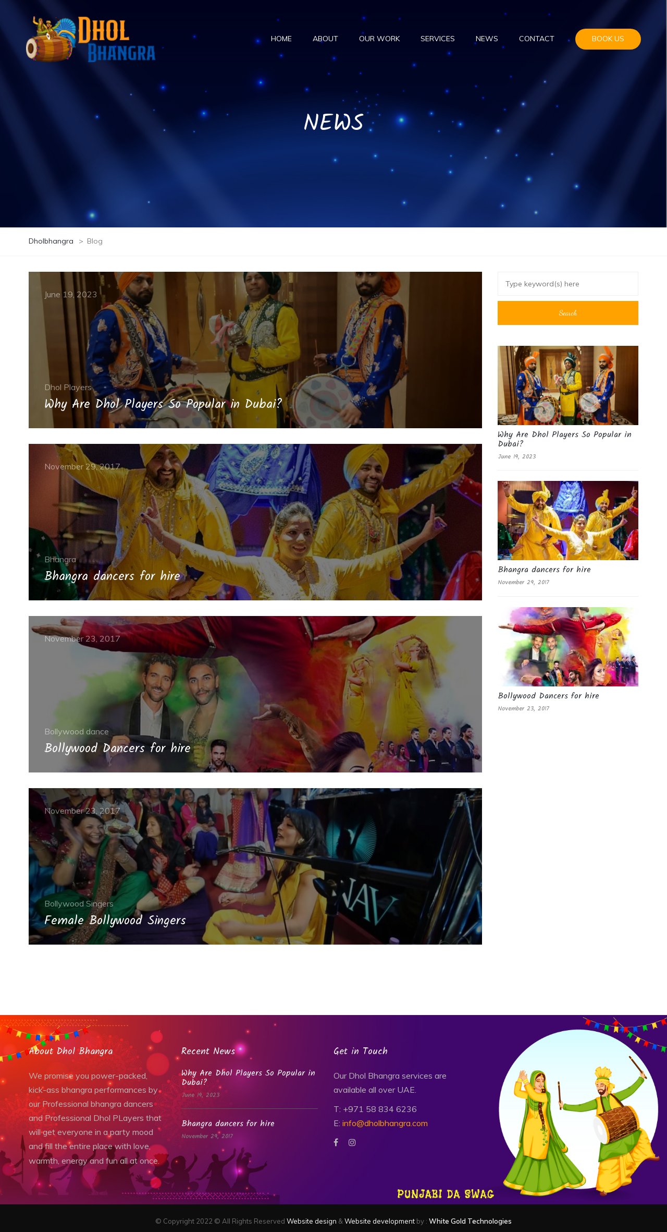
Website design (312, 1221)
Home (281, 38)
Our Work (379, 38)
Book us (608, 38)
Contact (536, 38)
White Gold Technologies (470, 1221)
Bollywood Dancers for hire (548, 696)
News (487, 38)
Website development (379, 1221)
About (325, 38)
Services (438, 38)
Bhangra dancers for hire (544, 569)
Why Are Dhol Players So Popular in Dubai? (565, 439)
